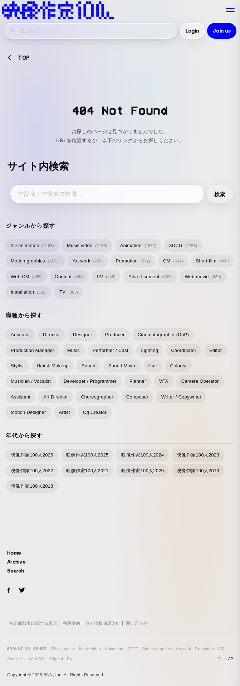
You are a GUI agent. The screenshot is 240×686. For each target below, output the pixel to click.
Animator (20, 334)
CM (173, 261)
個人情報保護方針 (103, 623)
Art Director (55, 397)
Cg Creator (95, 412)
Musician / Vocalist (31, 381)
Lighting (149, 350)
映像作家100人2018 (32, 486)
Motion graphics (35, 261)
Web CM (26, 276)
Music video (87, 245)
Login (192, 31)
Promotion (133, 261)
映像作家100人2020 (142, 470)
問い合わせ (137, 623)
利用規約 (71, 623)
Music (73, 350)
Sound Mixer (122, 365)
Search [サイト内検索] (15, 570)
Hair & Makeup (53, 365)
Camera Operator (200, 381)
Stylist (17, 365)
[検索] (12, 30)
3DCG (183, 245)
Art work (88, 261)
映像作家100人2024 (142, 455)
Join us (222, 31)
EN (220, 658)
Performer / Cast (110, 350)
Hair (152, 365)
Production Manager (32, 350)
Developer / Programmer (90, 381)
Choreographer (97, 397)
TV (68, 292)
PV (106, 276)
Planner (137, 381)
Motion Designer (28, 412)
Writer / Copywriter (181, 397)
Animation (138, 245)
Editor (215, 350)
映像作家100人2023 (198, 455)
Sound (88, 365)
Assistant (20, 397)
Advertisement (150, 276)
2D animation (32, 245)
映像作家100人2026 (32, 455)
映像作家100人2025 (87, 455)
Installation (28, 292)
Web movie (203, 276)
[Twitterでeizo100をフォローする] (22, 591)
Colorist (178, 365)
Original (69, 276)
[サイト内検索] (96, 31)
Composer (137, 397)
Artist (64, 412)
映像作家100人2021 (87, 470)
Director (51, 334)
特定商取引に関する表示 (33, 623)
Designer (82, 334)
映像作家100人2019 (198, 470)
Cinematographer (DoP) (163, 334)
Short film (212, 261)
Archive (16, 562)
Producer (115, 334)
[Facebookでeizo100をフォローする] (8, 591)
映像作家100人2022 (32, 470)
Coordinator (183, 350)
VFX (163, 381)
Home (14, 553)
